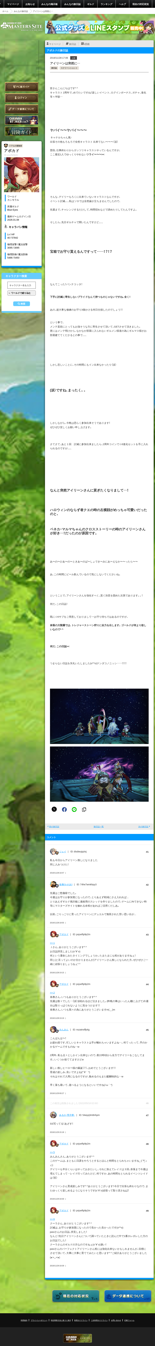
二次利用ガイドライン (99, 1320)
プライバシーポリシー (39, 1320)
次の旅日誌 (143, 826)
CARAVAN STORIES (77, 1338)
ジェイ (62, 851)
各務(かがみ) (65, 884)
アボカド (64, 934)
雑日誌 (54, 68)
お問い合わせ (116, 1320)
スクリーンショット (69, 68)
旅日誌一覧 (99, 826)
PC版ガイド (21, 86)
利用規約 (24, 1320)
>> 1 (52, 943)
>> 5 (52, 1152)
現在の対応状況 (140, 4)
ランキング (106, 4)
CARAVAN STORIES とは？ (21, 120)
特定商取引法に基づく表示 (61, 1320)
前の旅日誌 (54, 826)
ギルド (90, 4)
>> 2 (52, 992)
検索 (23, 304)
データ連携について (21, 109)
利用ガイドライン (81, 1320)
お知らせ (30, 4)
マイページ (13, 4)
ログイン (21, 97)
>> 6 (52, 1219)
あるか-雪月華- (67, 1115)
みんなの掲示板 (49, 4)
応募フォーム (129, 1320)
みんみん (64, 1029)
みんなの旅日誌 (72, 4)
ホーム (5, 11)
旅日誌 (72, 44)
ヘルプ (122, 4)
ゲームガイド (21, 131)
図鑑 (87, 44)
